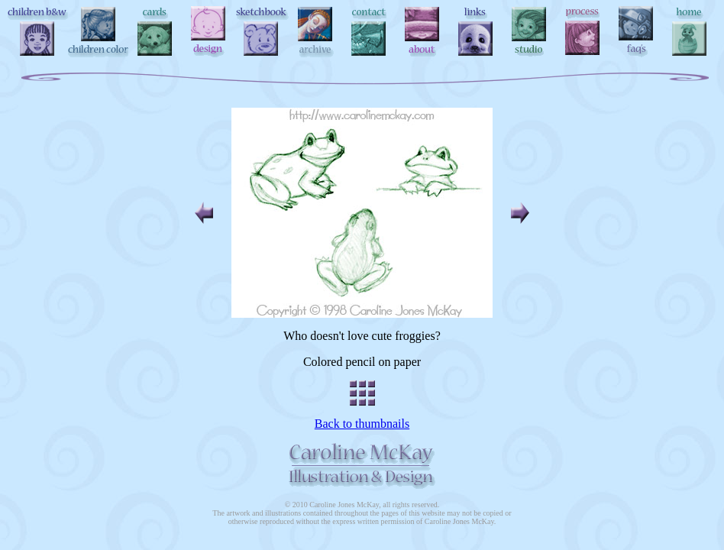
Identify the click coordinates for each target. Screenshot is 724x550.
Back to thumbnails (362, 423)
